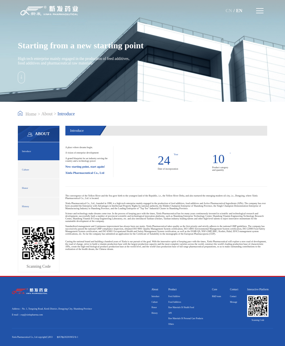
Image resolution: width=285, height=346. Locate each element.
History (25, 206)
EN (239, 10)
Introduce (26, 151)
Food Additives (174, 302)
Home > (29, 113)
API (170, 313)
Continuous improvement (107, 226)
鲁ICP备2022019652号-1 (67, 337)
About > (49, 113)
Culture (25, 169)
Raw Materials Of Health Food (181, 307)
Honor (25, 188)
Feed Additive (174, 296)
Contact (233, 296)
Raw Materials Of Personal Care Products (185, 318)
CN (229, 10)
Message (233, 302)
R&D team (216, 296)
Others (171, 324)
